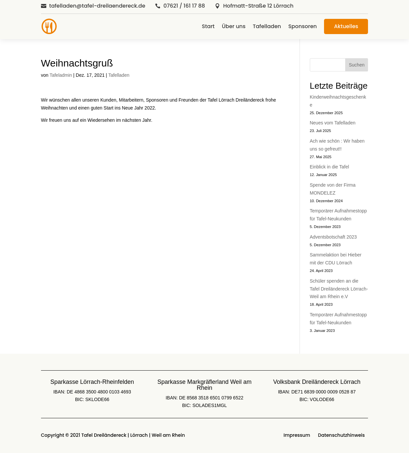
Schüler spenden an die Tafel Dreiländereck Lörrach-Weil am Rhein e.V (339, 288)
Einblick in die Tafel (329, 166)
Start (208, 26)
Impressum (297, 435)
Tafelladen (267, 26)
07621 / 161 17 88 (184, 6)
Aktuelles (346, 26)
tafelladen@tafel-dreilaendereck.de (97, 6)
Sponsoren (302, 26)
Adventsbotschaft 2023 (333, 237)
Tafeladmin (61, 75)
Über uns (233, 26)
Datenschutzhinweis (341, 435)
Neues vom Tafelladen (332, 122)
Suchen (356, 65)
